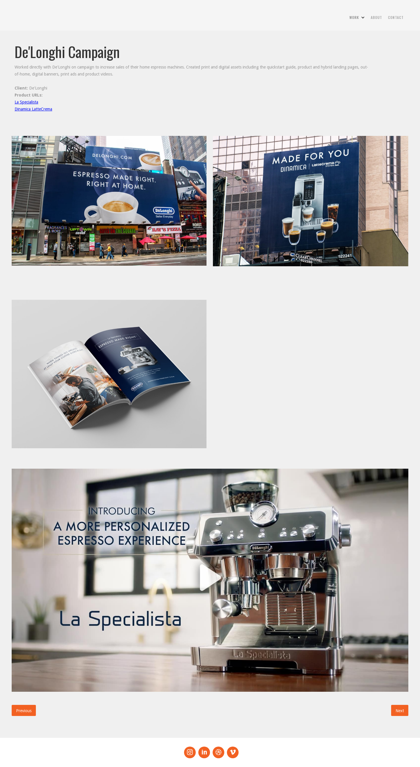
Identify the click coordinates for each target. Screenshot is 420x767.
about (376, 17)
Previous (24, 710)
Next (400, 710)
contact (396, 17)
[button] (357, 17)
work (354, 17)
